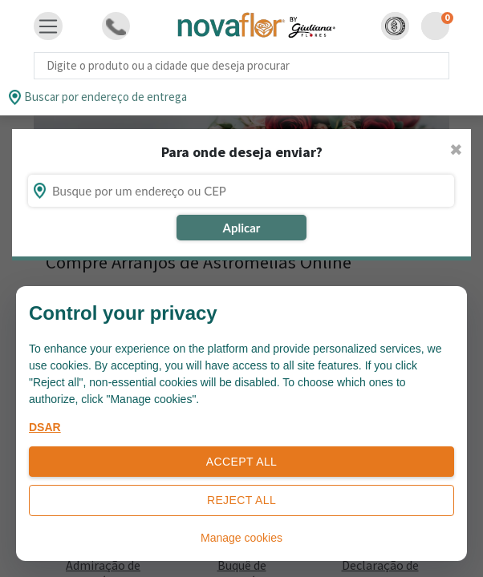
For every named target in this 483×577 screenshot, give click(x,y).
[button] (395, 26)
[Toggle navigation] (48, 26)
